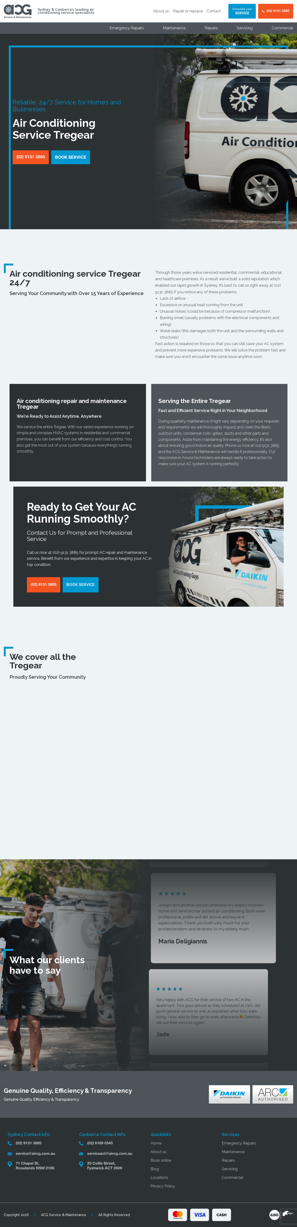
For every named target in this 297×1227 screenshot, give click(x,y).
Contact (213, 11)
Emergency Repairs (127, 28)
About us (161, 11)
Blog (155, 1169)
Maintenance (174, 28)
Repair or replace (188, 11)
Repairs (211, 28)
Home (156, 1143)
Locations (159, 1177)
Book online (161, 1160)
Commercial (282, 28)
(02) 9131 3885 (267, 445)
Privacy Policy (163, 1186)
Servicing (245, 28)
